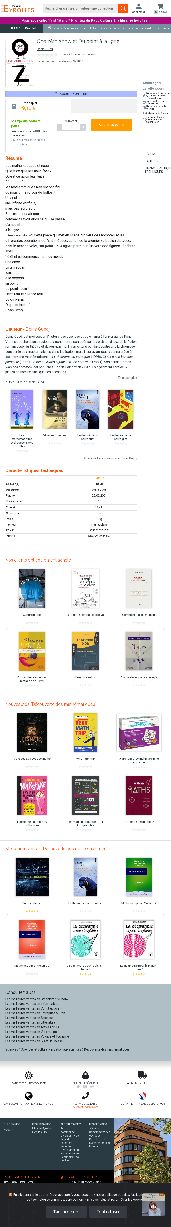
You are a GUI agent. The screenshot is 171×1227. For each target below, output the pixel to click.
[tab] (38, 106)
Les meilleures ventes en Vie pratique (31, 1032)
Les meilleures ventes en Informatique (32, 1003)
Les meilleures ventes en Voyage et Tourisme (37, 1036)
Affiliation (94, 1128)
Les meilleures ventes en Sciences (29, 1018)
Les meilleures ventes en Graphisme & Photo (36, 999)
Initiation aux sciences (66, 1049)
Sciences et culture (34, 1049)
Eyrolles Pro (39, 1132)
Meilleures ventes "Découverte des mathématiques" (56, 848)
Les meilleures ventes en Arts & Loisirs (32, 1027)
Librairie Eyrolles (42, 1128)
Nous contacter (70, 1153)
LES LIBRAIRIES (41, 1124)
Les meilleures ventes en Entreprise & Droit (35, 1013)
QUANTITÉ (71, 121)
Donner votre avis (83, 54)
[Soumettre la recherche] (123, 8)
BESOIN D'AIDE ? (71, 1124)
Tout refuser (108, 1211)
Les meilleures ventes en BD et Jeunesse (34, 1041)
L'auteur (152, 161)
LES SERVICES (98, 1124)
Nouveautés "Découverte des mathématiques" (50, 704)
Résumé (151, 154)
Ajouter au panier (111, 125)
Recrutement (97, 1139)
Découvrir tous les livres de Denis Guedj (110, 458)
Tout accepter (66, 1211)
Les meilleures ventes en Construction (32, 1008)
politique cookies (117, 1195)
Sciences (12, 1049)
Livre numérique (70, 1149)
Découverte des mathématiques (107, 1049)
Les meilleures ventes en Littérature (30, 1022)
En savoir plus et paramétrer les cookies (116, 1200)
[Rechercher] (81, 8)
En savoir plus (127, 378)
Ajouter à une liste (71, 94)
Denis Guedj (45, 49)
